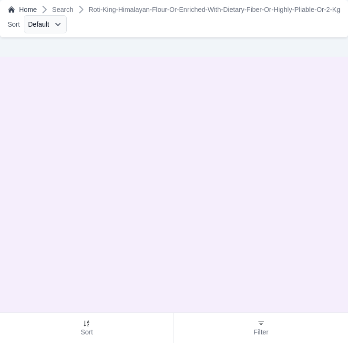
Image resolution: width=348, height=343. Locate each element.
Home (22, 9)
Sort (14, 24)
